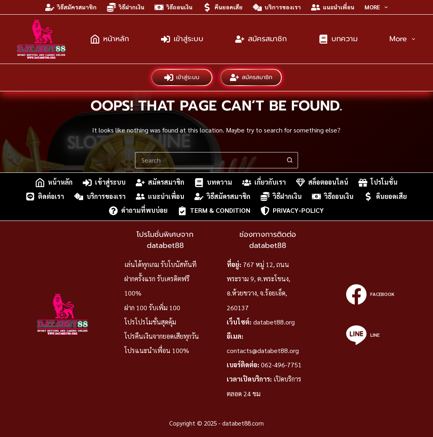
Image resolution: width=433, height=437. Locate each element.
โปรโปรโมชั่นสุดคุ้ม (150, 322)
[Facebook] (370, 294)
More (378, 7)
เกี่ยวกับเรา (264, 182)
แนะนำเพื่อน (332, 7)
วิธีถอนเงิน (173, 7)
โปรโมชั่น (378, 182)
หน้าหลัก (110, 38)
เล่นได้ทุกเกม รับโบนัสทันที (160, 264)
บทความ (338, 38)
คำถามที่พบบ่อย (138, 210)
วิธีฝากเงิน (125, 7)
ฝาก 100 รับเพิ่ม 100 (152, 307)
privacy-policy (292, 210)
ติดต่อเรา (45, 196)
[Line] (370, 335)
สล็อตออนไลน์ (322, 182)
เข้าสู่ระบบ (182, 38)
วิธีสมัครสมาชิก (71, 7)
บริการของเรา (277, 7)
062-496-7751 (281, 364)
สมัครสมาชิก (261, 38)
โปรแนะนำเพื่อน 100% (156, 350)
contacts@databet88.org (263, 350)
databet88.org (274, 322)
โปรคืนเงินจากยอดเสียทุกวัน (161, 336)
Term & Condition (214, 210)
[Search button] (290, 160)
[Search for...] (208, 160)
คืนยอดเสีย (223, 7)
